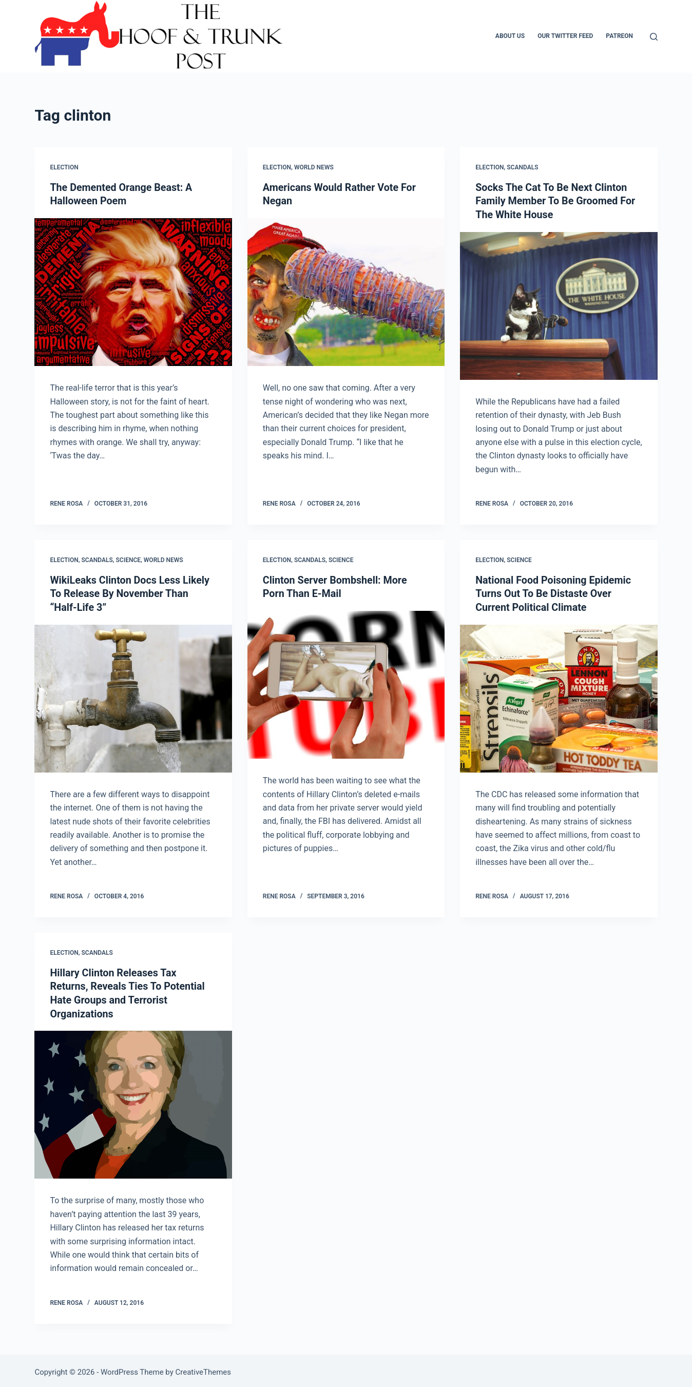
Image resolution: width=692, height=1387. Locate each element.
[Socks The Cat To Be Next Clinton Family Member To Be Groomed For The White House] (558, 305)
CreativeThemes (204, 1369)
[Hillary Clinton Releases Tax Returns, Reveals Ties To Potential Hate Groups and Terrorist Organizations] (133, 1102)
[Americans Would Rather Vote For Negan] (346, 291)
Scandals (522, 167)
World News (314, 167)
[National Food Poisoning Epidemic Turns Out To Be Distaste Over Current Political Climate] (558, 696)
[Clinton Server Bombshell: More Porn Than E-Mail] (346, 683)
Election (64, 167)
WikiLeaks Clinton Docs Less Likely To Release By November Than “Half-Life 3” (131, 592)
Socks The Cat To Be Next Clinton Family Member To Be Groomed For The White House (556, 200)
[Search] (654, 37)
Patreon (619, 36)
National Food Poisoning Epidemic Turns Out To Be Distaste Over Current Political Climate (554, 592)
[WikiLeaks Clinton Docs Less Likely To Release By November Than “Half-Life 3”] (133, 696)
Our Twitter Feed (565, 36)
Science (128, 559)
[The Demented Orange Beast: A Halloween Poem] (133, 291)
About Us (510, 36)
